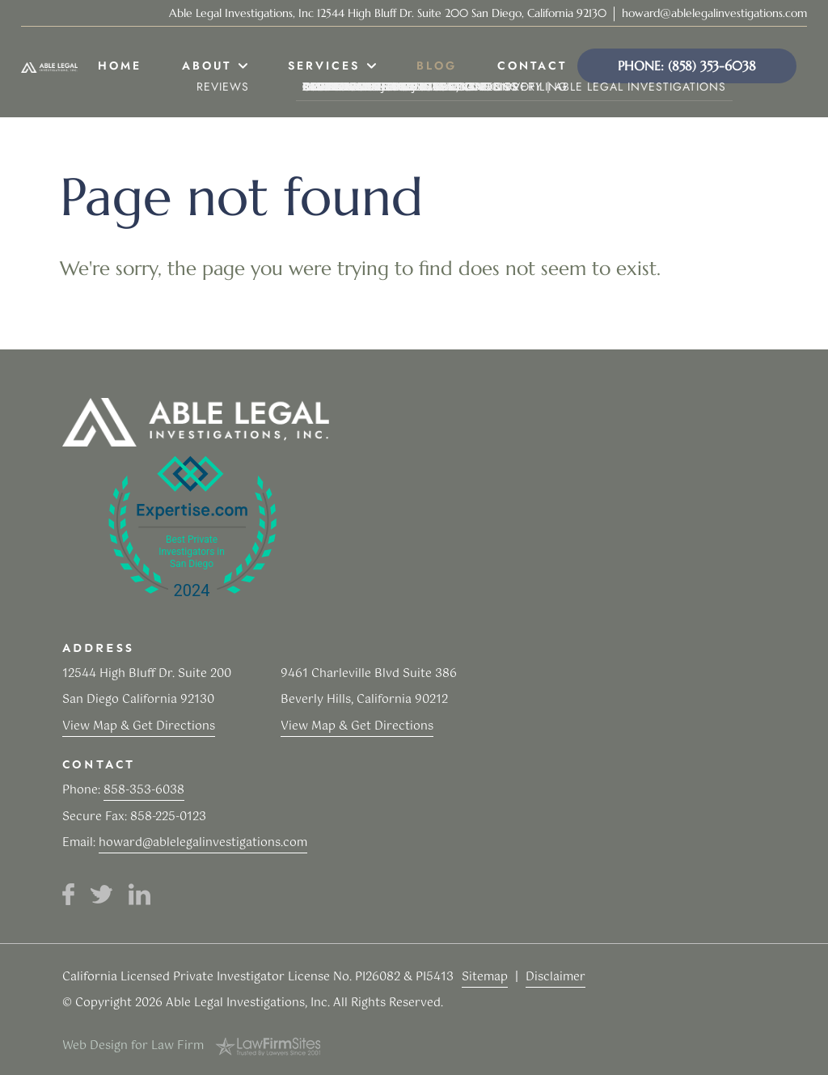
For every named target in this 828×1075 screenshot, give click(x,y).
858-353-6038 (144, 790)
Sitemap (485, 977)
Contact (532, 65)
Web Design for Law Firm (133, 1046)
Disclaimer (555, 977)
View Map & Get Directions (138, 726)
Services (324, 65)
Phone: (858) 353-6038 (687, 65)
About (206, 65)
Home (120, 65)
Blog (436, 65)
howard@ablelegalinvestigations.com (714, 13)
